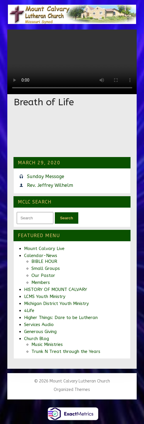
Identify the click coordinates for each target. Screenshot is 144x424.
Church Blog (36, 338)
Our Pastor (43, 275)
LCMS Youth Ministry (44, 296)
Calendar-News (40, 255)
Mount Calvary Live (44, 248)
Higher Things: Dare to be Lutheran (61, 317)
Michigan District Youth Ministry (56, 303)
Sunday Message (45, 176)
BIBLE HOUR (44, 261)
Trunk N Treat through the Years (65, 351)
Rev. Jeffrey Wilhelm (50, 185)
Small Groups (45, 268)
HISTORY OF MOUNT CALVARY (55, 289)
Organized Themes (72, 389)
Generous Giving (40, 331)
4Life (29, 310)
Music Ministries (47, 344)
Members (40, 282)
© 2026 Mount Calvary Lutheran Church (72, 381)
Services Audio (39, 324)
